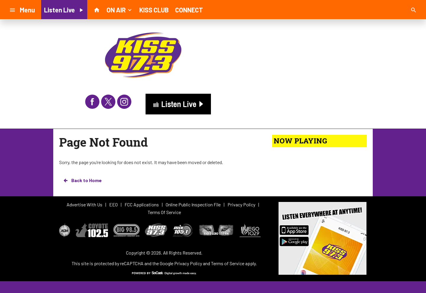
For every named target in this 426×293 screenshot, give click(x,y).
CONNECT (189, 10)
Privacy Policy (188, 263)
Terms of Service (227, 263)
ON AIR (119, 9)
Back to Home (82, 180)
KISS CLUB (154, 10)
